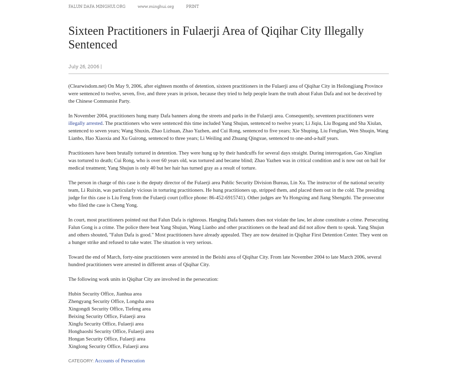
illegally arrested (85, 123)
